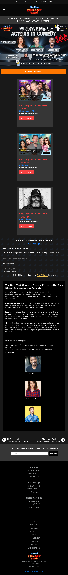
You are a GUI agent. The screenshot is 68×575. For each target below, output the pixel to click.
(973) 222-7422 (34, 508)
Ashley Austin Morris (32, 399)
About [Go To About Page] (34, 521)
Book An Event (34, 538)
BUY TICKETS (26, 118)
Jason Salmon (32, 424)
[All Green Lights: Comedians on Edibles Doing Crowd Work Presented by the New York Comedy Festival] (15, 440)
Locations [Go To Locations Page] (34, 531)
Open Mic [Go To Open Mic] (34, 545)
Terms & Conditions (34, 564)
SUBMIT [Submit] (53, 454)
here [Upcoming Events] (5, 255)
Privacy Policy (34, 566)
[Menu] (4, 9)
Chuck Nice (32, 374)
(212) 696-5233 (46, 2)
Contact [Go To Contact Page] (34, 535)
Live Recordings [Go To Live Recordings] (34, 548)
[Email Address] (29, 453)
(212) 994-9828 (34, 492)
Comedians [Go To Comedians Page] (34, 528)
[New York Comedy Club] (34, 10)
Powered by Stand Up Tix (34, 571)
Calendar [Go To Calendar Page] (34, 525)
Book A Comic (34, 541)
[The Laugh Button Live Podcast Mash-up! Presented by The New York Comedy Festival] (51, 440)
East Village (42, 275)
